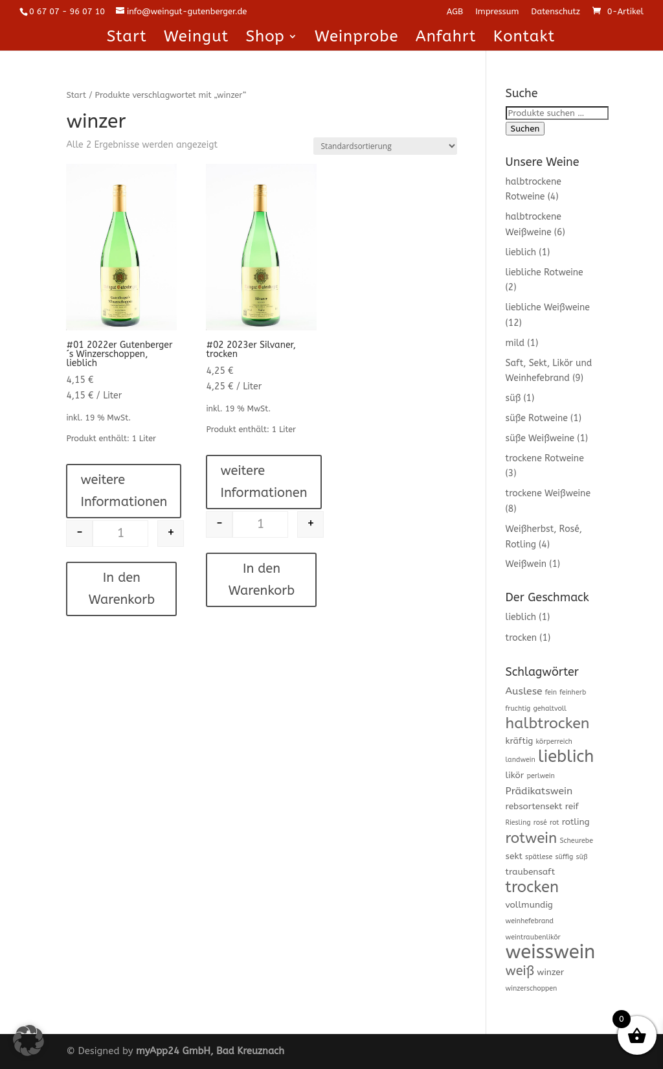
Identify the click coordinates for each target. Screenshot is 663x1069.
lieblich (521, 252)
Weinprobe (356, 38)
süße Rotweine (537, 418)
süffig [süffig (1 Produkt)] (565, 857)
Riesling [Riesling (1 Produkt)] (518, 822)
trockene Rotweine (545, 458)
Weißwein (526, 563)
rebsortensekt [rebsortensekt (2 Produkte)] (534, 806)
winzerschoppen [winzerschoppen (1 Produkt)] (531, 988)
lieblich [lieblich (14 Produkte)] (566, 756)
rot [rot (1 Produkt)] (554, 822)
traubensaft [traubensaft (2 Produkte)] (531, 871)
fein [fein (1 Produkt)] (551, 692)
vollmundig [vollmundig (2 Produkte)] (529, 904)
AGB (455, 11)
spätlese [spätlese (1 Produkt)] (538, 857)
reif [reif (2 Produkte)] (572, 806)
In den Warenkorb (122, 588)
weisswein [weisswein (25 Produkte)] (551, 952)
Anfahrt (446, 38)
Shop (264, 38)
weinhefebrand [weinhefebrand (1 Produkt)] (530, 921)
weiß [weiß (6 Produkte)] (520, 970)
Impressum (497, 11)
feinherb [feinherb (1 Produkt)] (572, 692)
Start (127, 38)
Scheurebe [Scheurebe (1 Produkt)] (575, 840)
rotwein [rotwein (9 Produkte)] (531, 838)
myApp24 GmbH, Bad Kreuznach (210, 1051)
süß (513, 398)
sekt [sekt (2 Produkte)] (514, 856)
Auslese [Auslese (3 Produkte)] (524, 691)
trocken (521, 637)
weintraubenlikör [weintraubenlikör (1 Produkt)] (533, 937)
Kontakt (524, 38)
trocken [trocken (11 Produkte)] (532, 887)
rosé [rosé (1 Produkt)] (540, 822)
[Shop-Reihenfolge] (385, 146)
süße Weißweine (540, 438)
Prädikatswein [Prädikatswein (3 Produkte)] (539, 791)
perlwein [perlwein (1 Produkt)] (540, 776)
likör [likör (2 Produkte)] (515, 775)
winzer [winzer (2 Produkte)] (550, 972)
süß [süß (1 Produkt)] (581, 857)
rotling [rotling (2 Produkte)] (576, 821)
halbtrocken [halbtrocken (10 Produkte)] (548, 723)
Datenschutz (555, 11)
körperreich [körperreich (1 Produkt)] (554, 741)
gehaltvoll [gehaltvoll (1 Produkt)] (550, 708)
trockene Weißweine (548, 493)
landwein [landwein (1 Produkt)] (520, 759)
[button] (28, 1040)
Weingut (196, 38)
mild (515, 343)
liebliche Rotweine (544, 272)
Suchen (525, 128)
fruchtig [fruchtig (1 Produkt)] (518, 708)
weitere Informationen (123, 490)
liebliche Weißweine (548, 307)
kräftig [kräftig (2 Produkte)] (520, 740)
